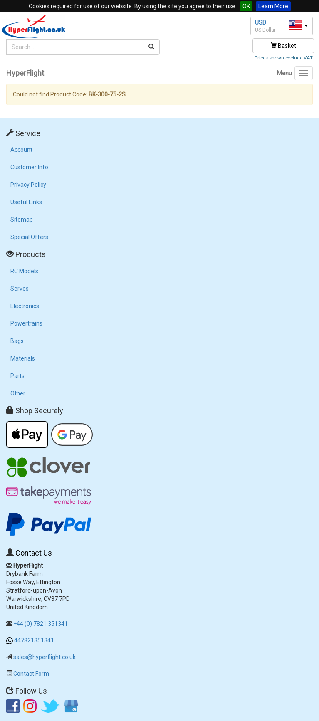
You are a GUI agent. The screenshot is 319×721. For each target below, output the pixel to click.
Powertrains (26, 323)
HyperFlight (25, 73)
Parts (17, 376)
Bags (17, 341)
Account (21, 149)
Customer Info (29, 167)
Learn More (273, 6)
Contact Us (33, 552)
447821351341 (34, 640)
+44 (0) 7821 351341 (40, 623)
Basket (283, 45)
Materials (22, 358)
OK (246, 6)
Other (17, 393)
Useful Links (26, 202)
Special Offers (29, 237)
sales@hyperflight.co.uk (44, 657)
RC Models (24, 271)
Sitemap (21, 219)
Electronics (24, 306)
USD (260, 22)
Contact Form (31, 673)
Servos (19, 288)
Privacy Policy (28, 184)
